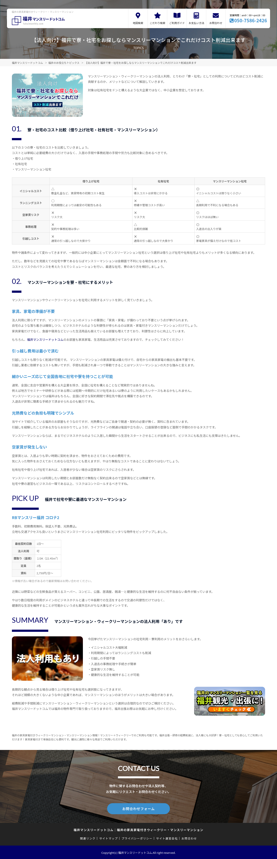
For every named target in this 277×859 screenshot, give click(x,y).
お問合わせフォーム (138, 808)
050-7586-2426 (250, 20)
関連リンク (88, 837)
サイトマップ (108, 837)
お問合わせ (215, 23)
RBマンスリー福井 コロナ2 (35, 517)
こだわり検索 (157, 23)
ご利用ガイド (177, 23)
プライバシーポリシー (136, 837)
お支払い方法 (196, 23)
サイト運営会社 (167, 837)
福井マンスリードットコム (45, 339)
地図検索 (138, 23)
